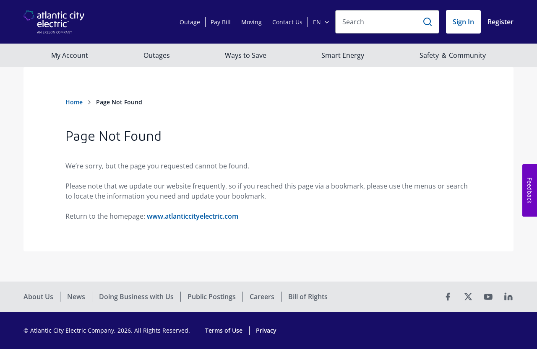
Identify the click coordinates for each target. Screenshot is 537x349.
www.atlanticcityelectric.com (192, 216)
